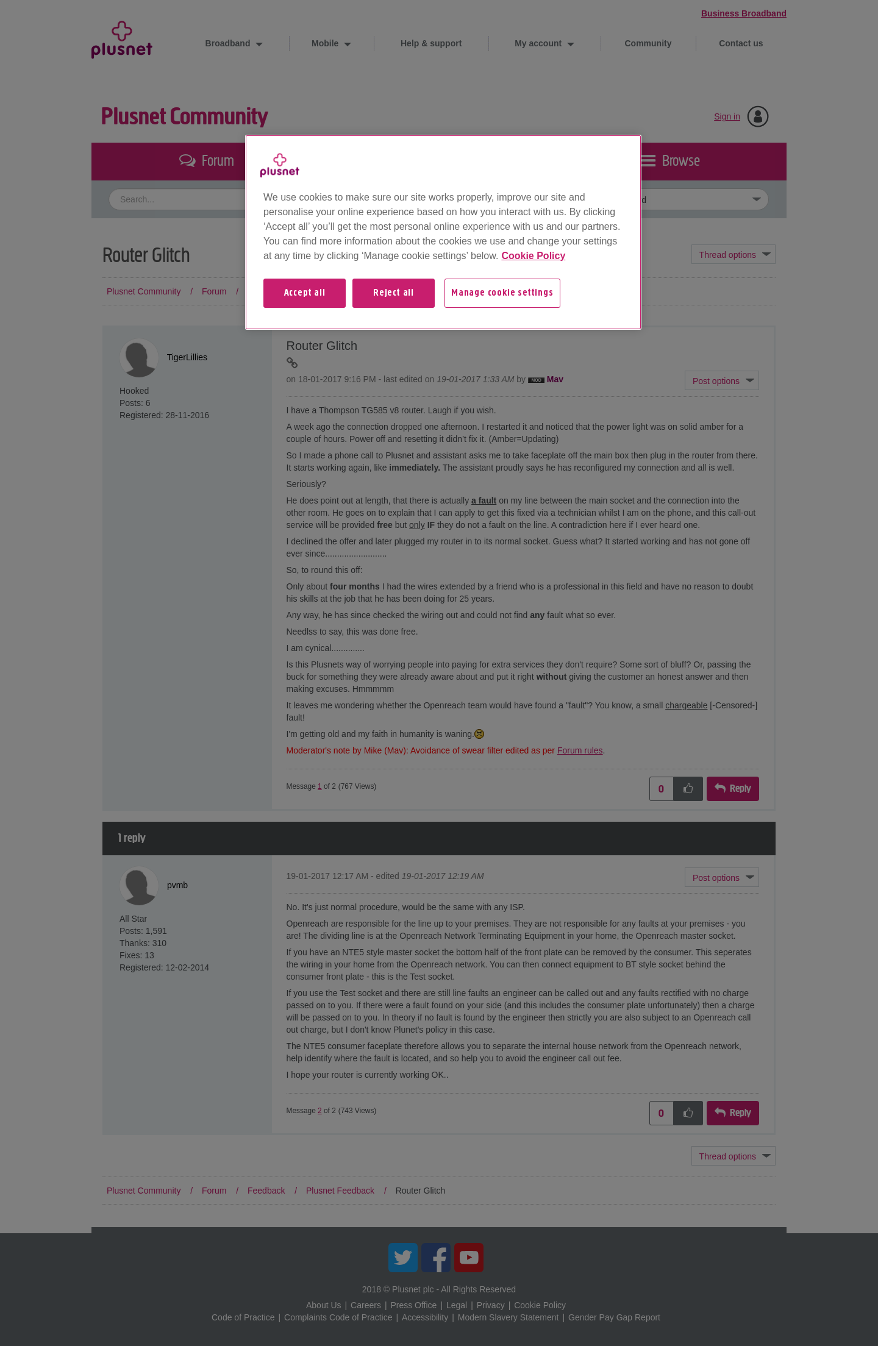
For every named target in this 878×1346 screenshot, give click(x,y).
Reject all (393, 293)
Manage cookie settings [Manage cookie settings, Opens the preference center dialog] (502, 293)
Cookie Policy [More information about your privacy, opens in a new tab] (533, 256)
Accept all (305, 293)
